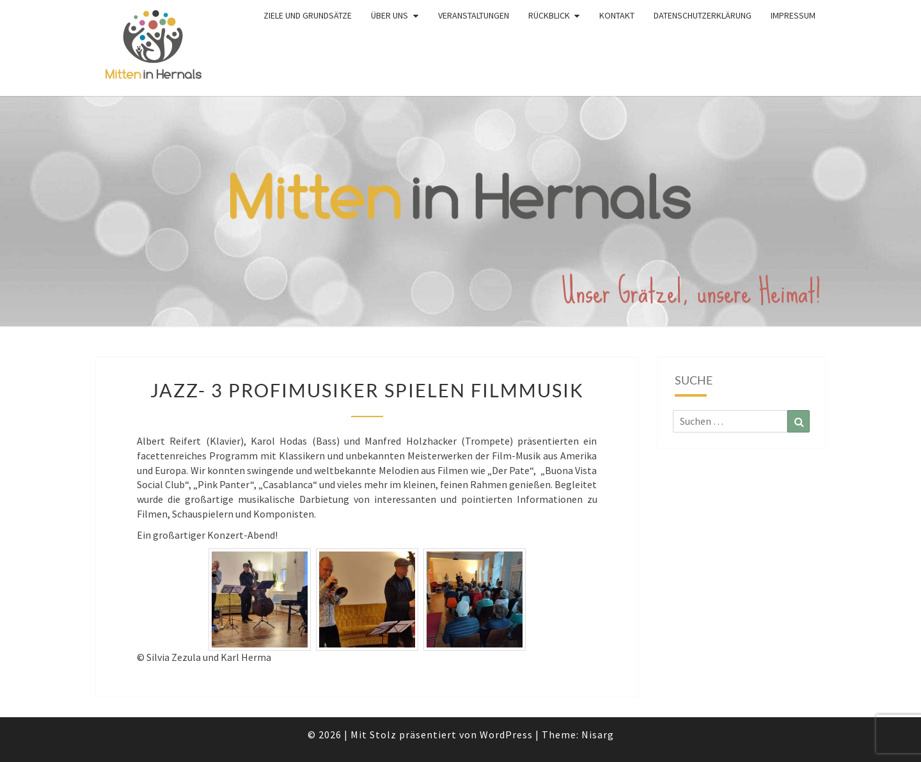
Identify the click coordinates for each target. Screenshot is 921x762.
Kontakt (616, 15)
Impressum (793, 15)
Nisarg (597, 734)
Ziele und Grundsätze (308, 15)
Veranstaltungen (473, 15)
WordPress (506, 734)
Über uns (389, 15)
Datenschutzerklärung (703, 15)
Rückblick (549, 15)
